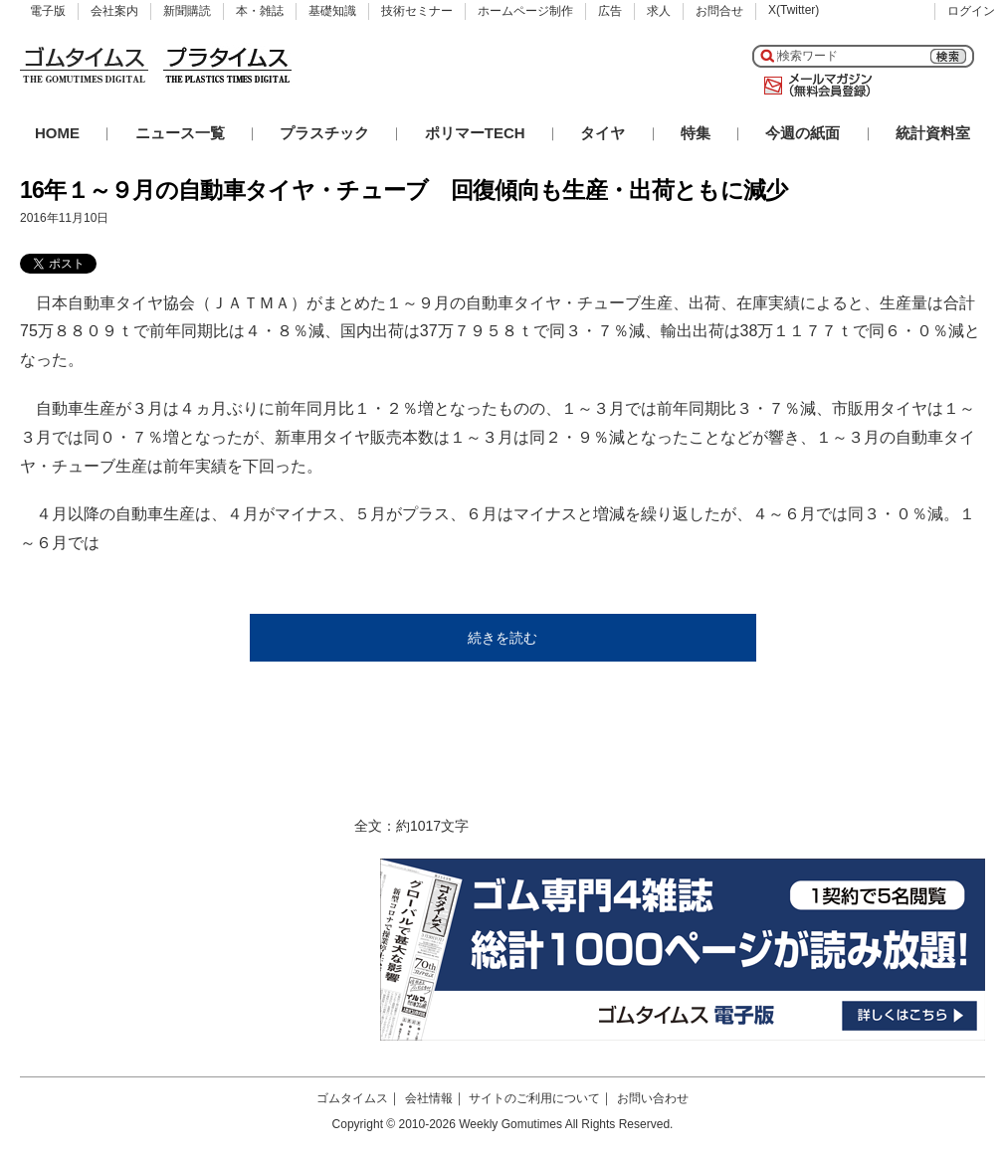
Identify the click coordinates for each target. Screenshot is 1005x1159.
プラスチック (324, 132)
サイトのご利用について (534, 1098)
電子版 (48, 11)
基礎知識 (332, 11)
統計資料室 (933, 132)
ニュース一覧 (180, 132)
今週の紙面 (802, 132)
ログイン (971, 11)
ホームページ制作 (525, 11)
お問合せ (719, 11)
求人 (659, 11)
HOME (57, 132)
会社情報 (429, 1098)
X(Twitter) (793, 10)
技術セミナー (417, 11)
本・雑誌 (260, 11)
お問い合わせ (653, 1098)
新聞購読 (187, 11)
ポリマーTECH (475, 132)
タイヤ (602, 132)
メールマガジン (814, 86)
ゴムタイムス (352, 1098)
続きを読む (502, 638)
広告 (610, 11)
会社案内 (114, 11)
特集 (695, 132)
